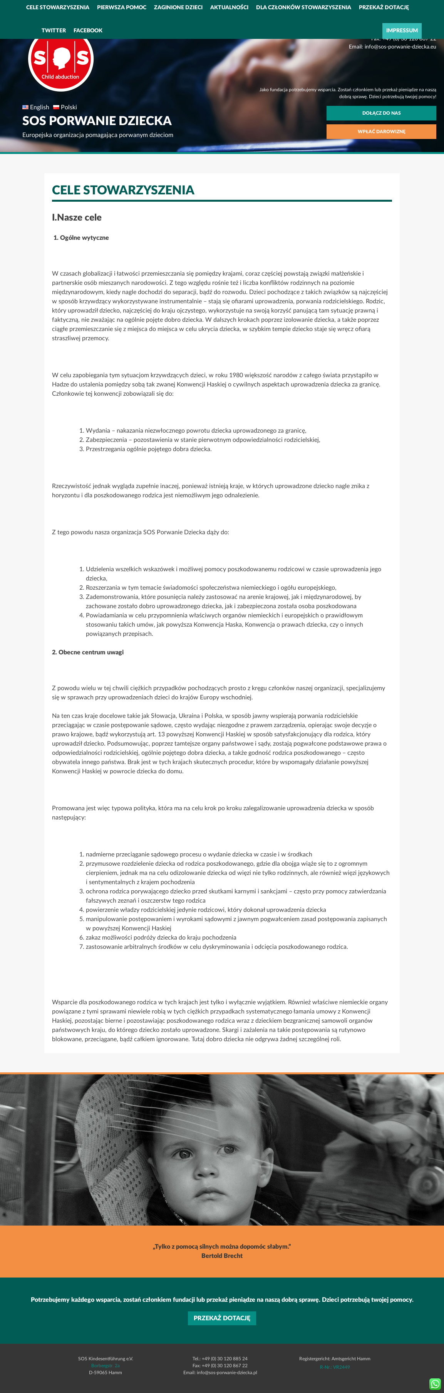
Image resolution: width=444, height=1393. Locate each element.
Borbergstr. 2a (105, 1365)
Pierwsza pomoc (121, 7)
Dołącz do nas (381, 113)
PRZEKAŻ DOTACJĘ (384, 7)
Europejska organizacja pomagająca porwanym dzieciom (97, 135)
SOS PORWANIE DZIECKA (97, 121)
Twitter (54, 30)
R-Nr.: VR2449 (335, 1367)
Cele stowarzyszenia (57, 7)
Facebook (88, 30)
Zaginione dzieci (178, 7)
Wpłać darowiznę (381, 131)
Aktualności (229, 7)
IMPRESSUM (402, 30)
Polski (69, 107)
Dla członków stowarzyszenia (303, 7)
